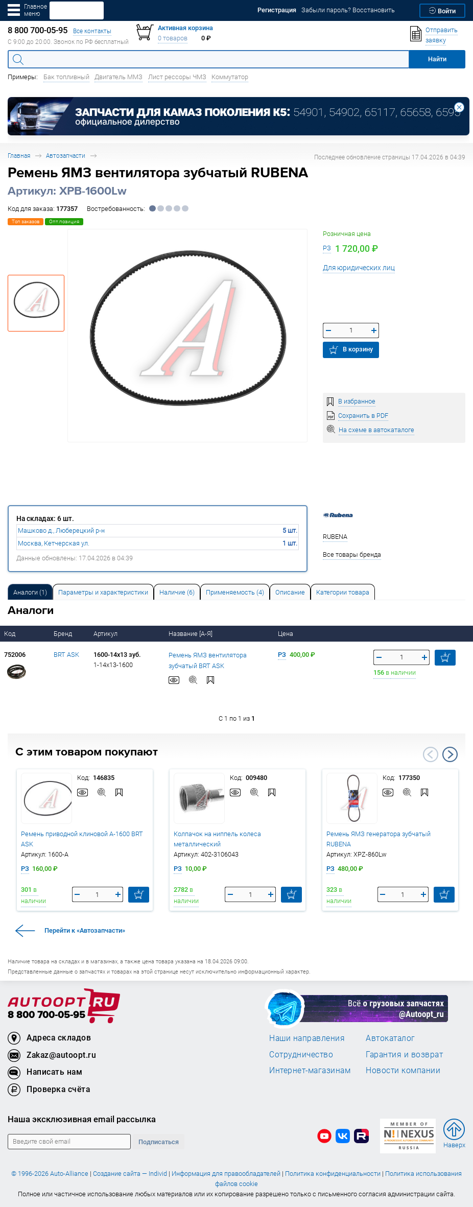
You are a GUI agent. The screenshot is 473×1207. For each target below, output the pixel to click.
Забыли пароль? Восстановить (348, 10)
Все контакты (92, 31)
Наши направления (307, 1038)
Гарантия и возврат (404, 1054)
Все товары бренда (352, 554)
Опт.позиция (64, 221)
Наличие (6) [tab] (177, 592)
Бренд (64, 633)
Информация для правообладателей (226, 1173)
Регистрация (276, 10)
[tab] (30, 592)
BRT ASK (66, 654)
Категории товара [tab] (342, 592)
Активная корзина (185, 27)
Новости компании (403, 1070)
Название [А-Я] (191, 633)
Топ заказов (25, 221)
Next (450, 754)
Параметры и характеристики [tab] (103, 592)
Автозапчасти (65, 155)
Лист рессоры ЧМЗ (177, 77)
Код (10, 633)
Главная (19, 155)
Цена (286, 633)
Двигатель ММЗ (118, 77)
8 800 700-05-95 (46, 1015)
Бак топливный (66, 77)
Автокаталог (390, 1038)
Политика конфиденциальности (333, 1173)
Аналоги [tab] (30, 592)
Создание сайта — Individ (130, 1173)
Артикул (106, 633)
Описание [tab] (290, 592)
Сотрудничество (301, 1054)
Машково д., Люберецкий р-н (61, 530)
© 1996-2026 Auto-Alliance (49, 1173)
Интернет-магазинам (309, 1070)
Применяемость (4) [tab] (235, 592)
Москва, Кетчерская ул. (53, 543)
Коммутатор (229, 77)
